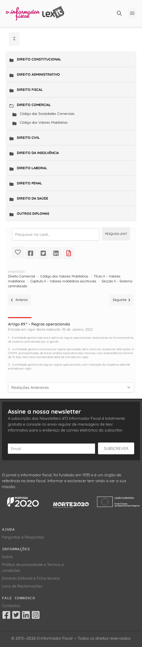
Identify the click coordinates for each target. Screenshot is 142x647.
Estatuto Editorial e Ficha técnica (31, 578)
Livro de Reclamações (22, 586)
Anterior (19, 300)
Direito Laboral (32, 168)
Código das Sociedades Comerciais (47, 113)
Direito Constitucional (39, 59)
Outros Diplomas (33, 213)
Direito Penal (29, 183)
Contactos (11, 605)
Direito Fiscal (30, 89)
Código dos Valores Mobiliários (44, 122)
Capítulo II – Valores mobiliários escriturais (63, 281)
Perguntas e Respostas (23, 537)
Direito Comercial (34, 105)
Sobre (7, 556)
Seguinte (122, 300)
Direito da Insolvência (38, 153)
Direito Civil (28, 137)
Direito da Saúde (32, 198)
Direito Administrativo (38, 74)
